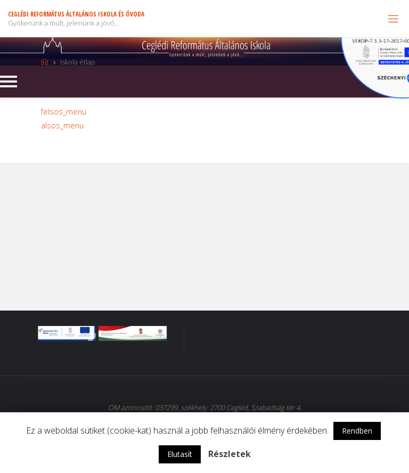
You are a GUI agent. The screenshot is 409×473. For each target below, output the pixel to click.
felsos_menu (63, 112)
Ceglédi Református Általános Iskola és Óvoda (76, 14)
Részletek (229, 454)
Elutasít (179, 454)
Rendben (357, 431)
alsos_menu (62, 125)
